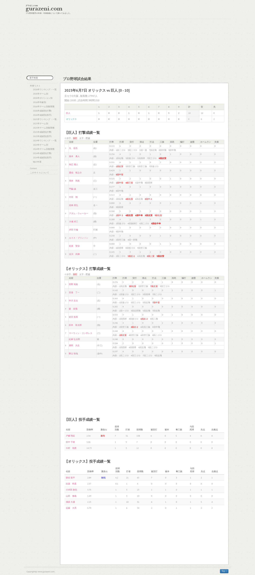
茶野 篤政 (73, 284)
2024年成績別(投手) (42, 157)
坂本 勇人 (74, 156)
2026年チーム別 (40, 93)
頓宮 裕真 (73, 317)
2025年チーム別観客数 (44, 127)
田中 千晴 (70, 442)
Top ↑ (224, 571)
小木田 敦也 (71, 489)
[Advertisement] (127, 47)
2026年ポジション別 (42, 98)
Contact (33, 168)
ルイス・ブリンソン (78, 237)
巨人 (68, 113)
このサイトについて (39, 172)
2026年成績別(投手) (42, 115)
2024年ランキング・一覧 (45, 140)
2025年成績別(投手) (42, 136)
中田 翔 (73, 197)
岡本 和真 (74, 180)
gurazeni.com (44, 9)
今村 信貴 (71, 448)
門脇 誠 (72, 189)
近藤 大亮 (71, 508)
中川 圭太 (73, 300)
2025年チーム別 (40, 123)
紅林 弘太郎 (74, 339)
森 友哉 (73, 308)
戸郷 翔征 (70, 435)
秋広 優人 (73, 164)
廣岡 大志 (74, 345)
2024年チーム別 (40, 144)
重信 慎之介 (75, 172)
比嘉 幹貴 (71, 483)
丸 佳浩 (73, 148)
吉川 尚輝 (74, 254)
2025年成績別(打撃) (42, 132)
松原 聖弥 (74, 246)
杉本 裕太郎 (75, 325)
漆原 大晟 (70, 502)
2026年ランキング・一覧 (45, 89)
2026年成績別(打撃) (42, 110)
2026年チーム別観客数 (44, 106)
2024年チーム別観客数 (44, 149)
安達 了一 (74, 292)
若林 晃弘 (73, 205)
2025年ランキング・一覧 (45, 119)
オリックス (71, 119)
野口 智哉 (73, 353)
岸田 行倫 (73, 229)
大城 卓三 (73, 221)
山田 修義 (71, 496)
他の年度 (37, 161)
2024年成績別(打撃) (42, 153)
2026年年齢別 (39, 102)
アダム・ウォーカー (78, 213)
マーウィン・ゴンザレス (80, 333)
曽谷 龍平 (70, 477)
